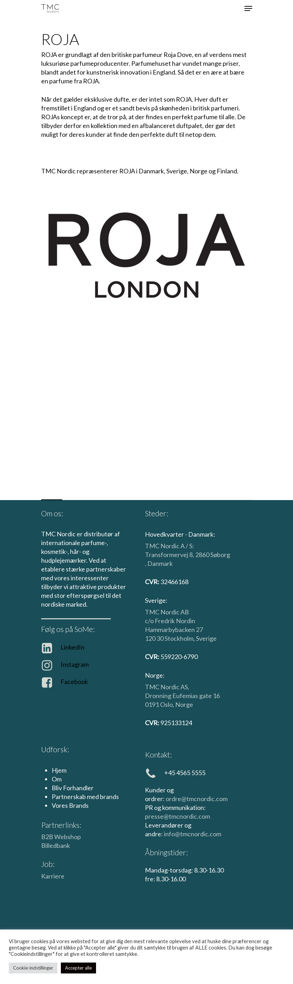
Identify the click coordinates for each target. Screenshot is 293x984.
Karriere (52, 876)
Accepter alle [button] (78, 968)
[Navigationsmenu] (248, 8)
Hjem (59, 770)
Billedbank (55, 845)
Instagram (74, 664)
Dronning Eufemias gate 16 (182, 695)
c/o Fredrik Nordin (170, 621)
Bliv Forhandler (73, 788)
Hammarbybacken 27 (174, 629)
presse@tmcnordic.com (177, 816)
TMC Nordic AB (167, 612)
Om (57, 779)
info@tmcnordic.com (192, 834)
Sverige (206, 638)
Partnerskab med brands (85, 796)
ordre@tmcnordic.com (197, 799)
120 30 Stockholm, (170, 638)
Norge (184, 704)
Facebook (74, 681)
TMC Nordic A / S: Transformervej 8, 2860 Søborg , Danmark (187, 554)
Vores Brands (70, 805)
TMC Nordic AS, (167, 687)
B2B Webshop (61, 837)
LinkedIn (72, 647)
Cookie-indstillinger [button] (33, 968)
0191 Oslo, (160, 704)
